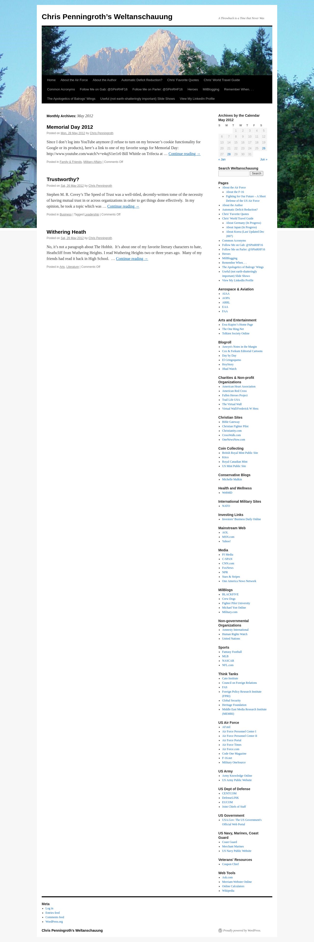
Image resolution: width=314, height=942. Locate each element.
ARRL (226, 302)
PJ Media (227, 554)
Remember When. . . (239, 89)
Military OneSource (234, 762)
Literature (72, 267)
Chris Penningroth (101, 133)
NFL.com (228, 665)
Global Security (231, 700)
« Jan (221, 159)
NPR (225, 572)
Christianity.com (232, 430)
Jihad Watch (229, 369)
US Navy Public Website (236, 851)
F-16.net (227, 758)
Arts (62, 267)
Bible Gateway (231, 422)
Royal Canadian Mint (235, 461)
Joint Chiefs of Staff (234, 806)
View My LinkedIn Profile (197, 98)
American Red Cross (234, 391)
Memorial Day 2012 (70, 127)
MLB (225, 656)
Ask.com (227, 877)
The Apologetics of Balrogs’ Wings (71, 98)
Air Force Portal (231, 740)
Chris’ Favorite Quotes (183, 80)
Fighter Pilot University (236, 603)
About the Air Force (74, 80)
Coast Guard (229, 842)
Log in (49, 908)
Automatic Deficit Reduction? (141, 80)
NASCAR (228, 660)
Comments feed (55, 917)
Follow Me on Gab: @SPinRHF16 (104, 89)
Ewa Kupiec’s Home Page (237, 324)
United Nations (231, 638)
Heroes (193, 89)
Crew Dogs (229, 598)
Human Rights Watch (235, 634)
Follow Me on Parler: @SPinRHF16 (157, 89)
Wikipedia (228, 890)
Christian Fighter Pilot (235, 426)
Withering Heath (66, 232)
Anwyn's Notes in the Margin (239, 346)
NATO (226, 506)
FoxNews (228, 568)
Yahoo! (226, 541)
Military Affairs (92, 162)
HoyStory (228, 364)
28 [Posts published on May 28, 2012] (228, 154)
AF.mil (226, 727)
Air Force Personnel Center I (239, 731)
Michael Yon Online (234, 607)
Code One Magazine (234, 753)
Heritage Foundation (234, 705)
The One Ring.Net (233, 329)
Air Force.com (230, 749)
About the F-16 (235, 192)
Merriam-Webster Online (237, 882)
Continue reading (185, 154)
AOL (225, 532)
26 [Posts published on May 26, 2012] (263, 148)
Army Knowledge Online (237, 775)
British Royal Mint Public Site (240, 453)
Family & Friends (71, 162)
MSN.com (228, 537)
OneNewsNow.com (233, 439)
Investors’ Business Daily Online (241, 519)
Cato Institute (230, 678)
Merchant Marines (233, 846)
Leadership (91, 214)
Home (51, 80)
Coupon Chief (230, 864)
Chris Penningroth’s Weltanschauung (107, 17)
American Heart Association (239, 386)
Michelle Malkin (232, 479)
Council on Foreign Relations (239, 683)
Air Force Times (232, 744)
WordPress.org (54, 921)
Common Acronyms (61, 89)
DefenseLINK (230, 797)
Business (66, 214)
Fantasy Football (232, 652)
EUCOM (227, 802)
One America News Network (239, 581)
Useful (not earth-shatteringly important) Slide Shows (137, 98)
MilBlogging (211, 89)
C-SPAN (227, 559)
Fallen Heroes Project (235, 395)
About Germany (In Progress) (243, 223)
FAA (225, 311)
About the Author (105, 80)
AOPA (226, 298)
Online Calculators (233, 886)
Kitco (225, 457)
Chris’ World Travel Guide (222, 80)
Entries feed (53, 912)
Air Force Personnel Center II (239, 736)
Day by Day (229, 355)
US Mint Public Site (234, 466)
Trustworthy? (63, 179)
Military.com (229, 612)
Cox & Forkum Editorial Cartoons (242, 351)
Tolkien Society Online (235, 333)
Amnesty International (235, 629)
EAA (225, 307)
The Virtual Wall (232, 404)
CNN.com (228, 563)
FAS (224, 687)
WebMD (227, 492)
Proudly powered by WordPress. (242, 930)
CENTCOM (229, 793)
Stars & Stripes (231, 576)
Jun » (263, 159)
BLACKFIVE (230, 594)
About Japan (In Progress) (241, 227)
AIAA (226, 293)
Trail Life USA (231, 399)
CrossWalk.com (231, 435)
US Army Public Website (237, 780)
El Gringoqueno (231, 360)
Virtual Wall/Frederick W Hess (240, 408)
